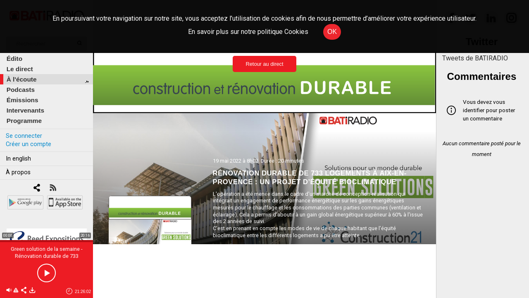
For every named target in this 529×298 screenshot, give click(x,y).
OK (332, 31)
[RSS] (53, 188)
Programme (24, 120)
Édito (14, 58)
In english (18, 158)
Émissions (22, 99)
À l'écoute (22, 79)
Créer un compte (28, 144)
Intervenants (25, 110)
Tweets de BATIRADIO (475, 58)
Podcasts (21, 89)
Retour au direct (264, 64)
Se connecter (24, 135)
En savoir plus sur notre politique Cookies (248, 32)
